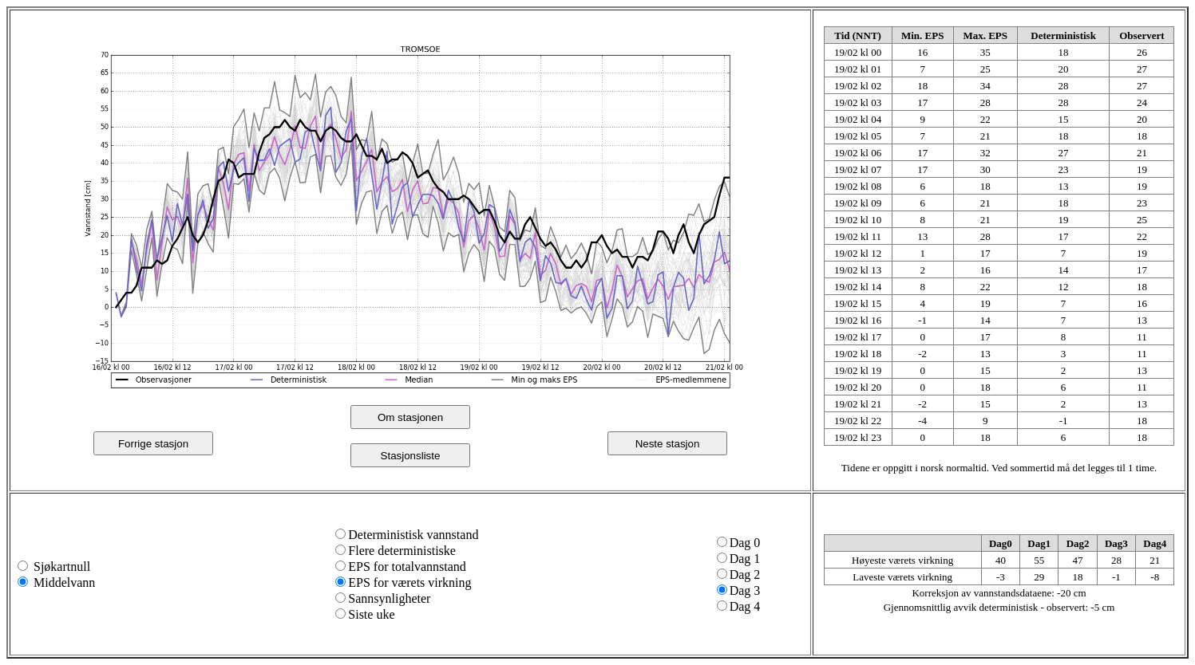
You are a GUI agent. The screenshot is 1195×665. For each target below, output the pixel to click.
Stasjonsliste (411, 456)
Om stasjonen (410, 417)
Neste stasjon (667, 444)
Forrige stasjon (153, 444)
